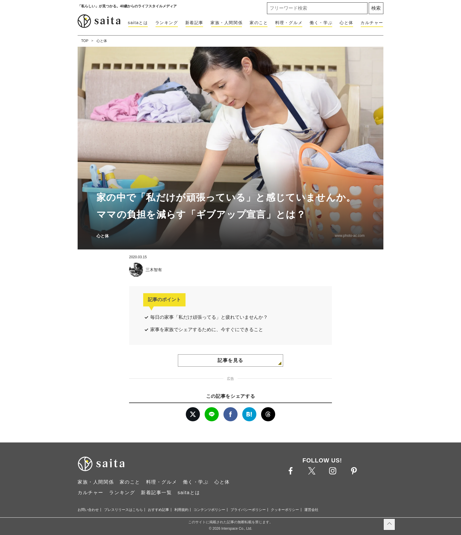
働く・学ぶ (321, 22)
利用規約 (181, 510)
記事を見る (230, 360)
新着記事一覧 (156, 492)
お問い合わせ (88, 510)
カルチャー (371, 22)
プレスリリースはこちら (123, 510)
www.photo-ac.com (350, 236)
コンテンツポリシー (209, 510)
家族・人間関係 (227, 22)
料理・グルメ (289, 22)
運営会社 (311, 510)
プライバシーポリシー (248, 510)
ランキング (166, 22)
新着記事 (194, 22)
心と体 (346, 22)
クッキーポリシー (285, 510)
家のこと (259, 22)
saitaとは (138, 22)
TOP (84, 41)
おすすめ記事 (158, 510)
